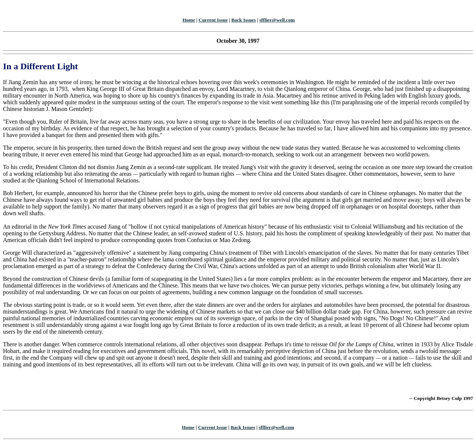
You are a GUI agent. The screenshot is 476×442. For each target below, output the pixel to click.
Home (189, 20)
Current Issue (213, 20)
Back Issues (243, 20)
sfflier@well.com (277, 20)
